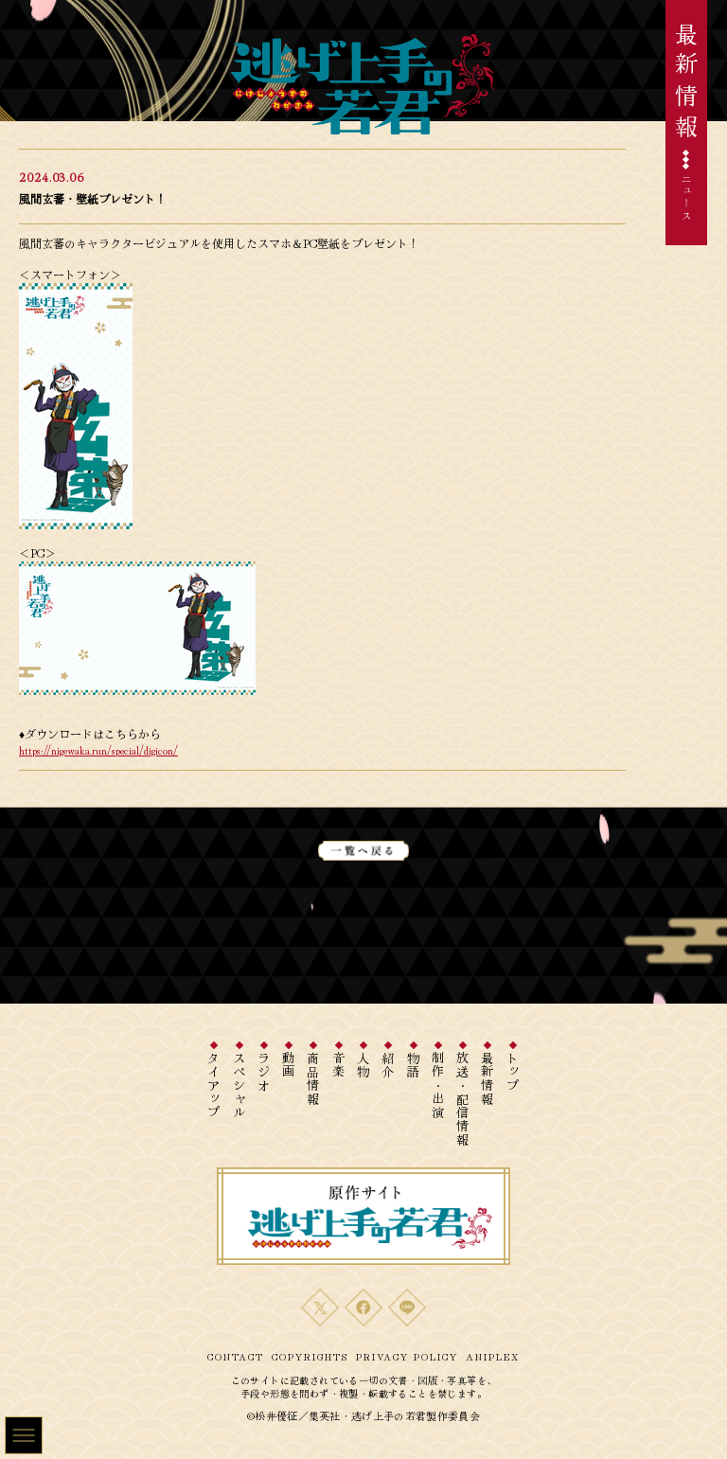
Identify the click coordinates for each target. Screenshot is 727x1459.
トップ (512, 1072)
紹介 (388, 1065)
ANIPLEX (493, 1356)
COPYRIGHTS (310, 1356)
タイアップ (214, 1086)
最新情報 (488, 1079)
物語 (413, 1065)
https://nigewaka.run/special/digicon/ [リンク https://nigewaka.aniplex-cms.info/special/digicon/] (98, 749)
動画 (289, 1065)
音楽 (338, 1065)
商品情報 (314, 1079)
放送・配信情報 (463, 1099)
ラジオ (263, 1072)
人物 (364, 1065)
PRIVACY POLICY (407, 1356)
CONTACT (235, 1356)
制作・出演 (438, 1086)
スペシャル (239, 1086)
